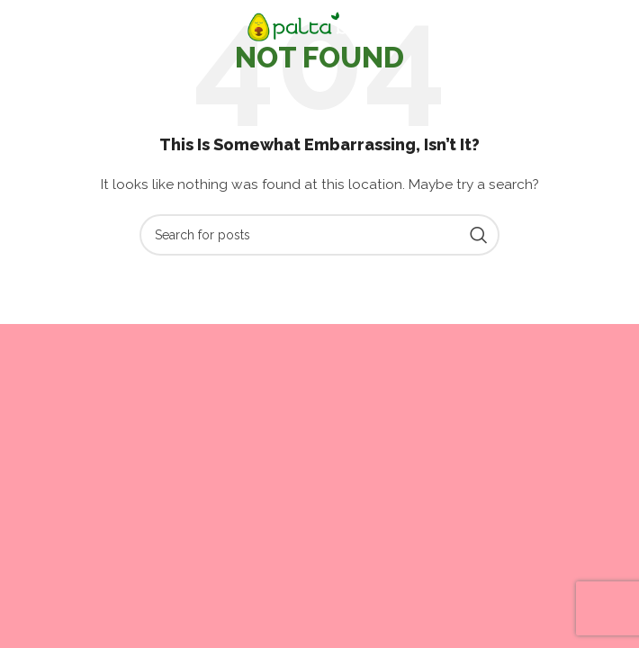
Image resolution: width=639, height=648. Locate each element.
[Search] (320, 235)
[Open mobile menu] (43, 27)
